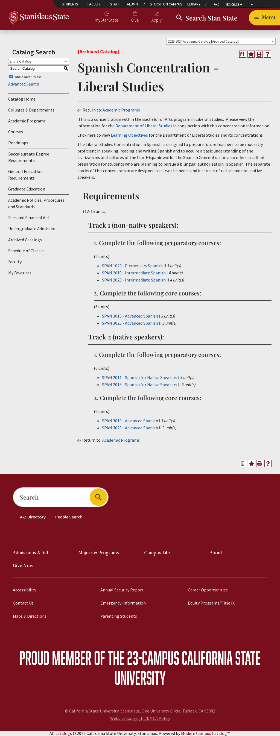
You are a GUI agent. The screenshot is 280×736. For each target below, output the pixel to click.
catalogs (64, 733)
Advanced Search (23, 84)
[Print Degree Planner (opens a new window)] (242, 54)
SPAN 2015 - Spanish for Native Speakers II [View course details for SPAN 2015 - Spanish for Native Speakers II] (141, 384)
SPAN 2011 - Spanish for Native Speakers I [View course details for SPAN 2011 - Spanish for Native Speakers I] (140, 377)
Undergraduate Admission (32, 228)
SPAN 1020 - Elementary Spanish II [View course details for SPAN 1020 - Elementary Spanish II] (134, 265)
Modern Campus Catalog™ (205, 733)
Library (193, 4)
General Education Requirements (25, 175)
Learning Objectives (129, 135)
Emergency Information (123, 603)
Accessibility (24, 590)
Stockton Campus (166, 4)
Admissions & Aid (30, 553)
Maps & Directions (29, 616)
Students (70, 4)
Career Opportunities (208, 590)
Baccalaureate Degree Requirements (28, 157)
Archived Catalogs (25, 239)
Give (135, 20)
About (216, 553)
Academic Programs (27, 121)
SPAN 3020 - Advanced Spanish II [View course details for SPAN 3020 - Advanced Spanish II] (132, 323)
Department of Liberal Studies (143, 125)
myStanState (106, 20)
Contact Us (23, 603)
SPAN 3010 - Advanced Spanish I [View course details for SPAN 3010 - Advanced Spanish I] (131, 316)
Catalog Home (22, 99)
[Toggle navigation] (264, 17)
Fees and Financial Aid (28, 217)
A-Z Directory (33, 517)
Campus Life (157, 553)
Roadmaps (18, 142)
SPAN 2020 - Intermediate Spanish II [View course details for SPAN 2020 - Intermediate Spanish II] (135, 280)
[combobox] (221, 41)
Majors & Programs (98, 553)
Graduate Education (26, 189)
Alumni (133, 4)
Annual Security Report (122, 590)
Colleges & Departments (31, 110)
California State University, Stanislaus (104, 711)
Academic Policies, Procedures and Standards (36, 203)
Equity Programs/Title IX (211, 603)
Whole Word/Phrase (27, 76)
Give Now (23, 565)
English (234, 4)
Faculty (94, 4)
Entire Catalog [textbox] (20, 61)
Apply (156, 20)
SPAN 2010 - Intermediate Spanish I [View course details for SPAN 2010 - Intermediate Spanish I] (135, 272)
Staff (115, 4)
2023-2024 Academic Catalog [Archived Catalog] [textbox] (203, 41)
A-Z (216, 4)
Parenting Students (118, 616)
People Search (69, 517)
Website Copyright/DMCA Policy (140, 718)
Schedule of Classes (26, 250)
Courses (15, 131)
